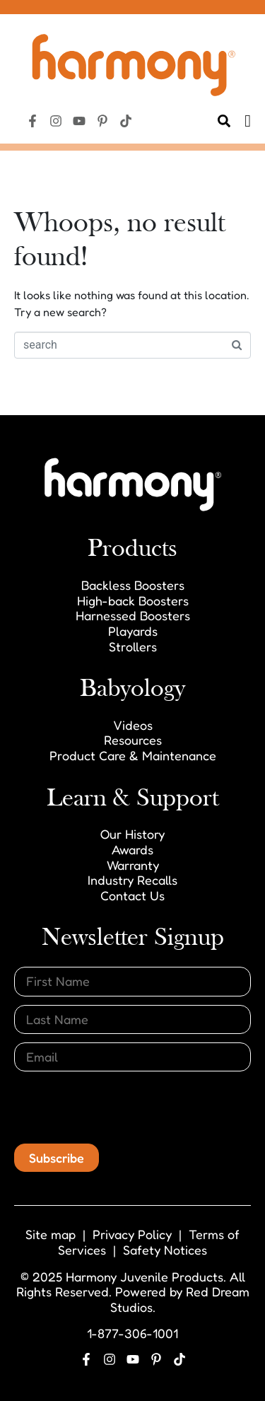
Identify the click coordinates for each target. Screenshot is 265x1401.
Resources (133, 740)
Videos (133, 725)
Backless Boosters (132, 585)
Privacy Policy (132, 1234)
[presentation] (121, 1107)
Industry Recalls (132, 880)
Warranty (133, 865)
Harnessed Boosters (133, 615)
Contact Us (132, 895)
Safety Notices (165, 1249)
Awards (132, 849)
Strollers (133, 646)
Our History (132, 834)
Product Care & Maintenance (132, 755)
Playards (133, 631)
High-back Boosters (133, 600)
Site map (50, 1234)
